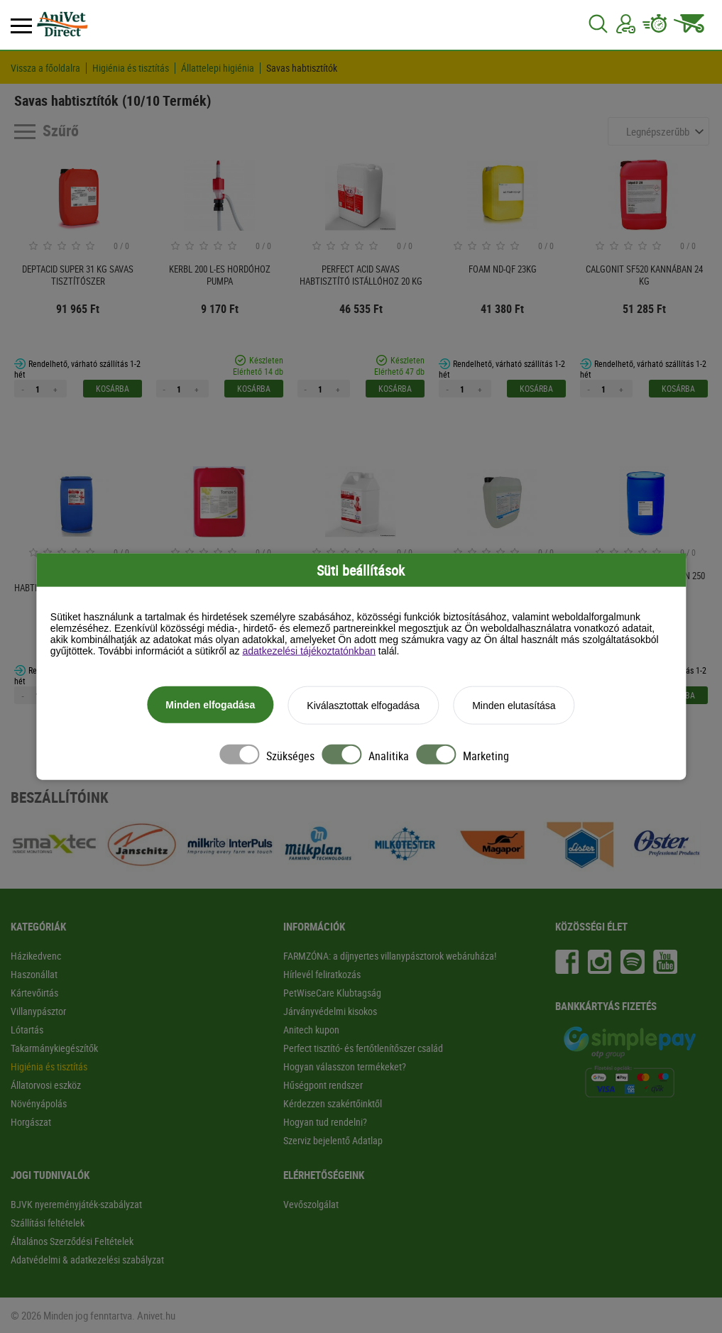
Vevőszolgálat (311, 1204)
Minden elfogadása (210, 705)
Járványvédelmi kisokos (330, 1011)
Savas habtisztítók (301, 68)
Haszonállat (34, 974)
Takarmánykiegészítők (54, 1048)
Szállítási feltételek (47, 1222)
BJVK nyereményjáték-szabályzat (76, 1204)
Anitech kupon (311, 1029)
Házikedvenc (36, 955)
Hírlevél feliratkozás (322, 974)
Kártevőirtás (34, 992)
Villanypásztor (38, 1011)
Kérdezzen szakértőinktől (332, 1103)
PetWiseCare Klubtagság (332, 992)
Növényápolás (39, 1103)
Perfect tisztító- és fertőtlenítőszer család (363, 1048)
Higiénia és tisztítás (130, 68)
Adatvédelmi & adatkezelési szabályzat (87, 1259)
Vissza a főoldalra (45, 68)
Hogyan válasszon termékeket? (344, 1066)
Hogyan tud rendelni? (325, 1122)
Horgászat (31, 1122)
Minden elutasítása (514, 706)
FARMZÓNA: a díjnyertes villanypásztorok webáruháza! (389, 955)
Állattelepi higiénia (217, 68)
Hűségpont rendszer (323, 1085)
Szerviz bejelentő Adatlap (333, 1140)
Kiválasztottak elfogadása (363, 706)
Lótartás (27, 1029)
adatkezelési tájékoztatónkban (309, 651)
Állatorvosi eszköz (46, 1085)
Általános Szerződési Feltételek (72, 1241)
